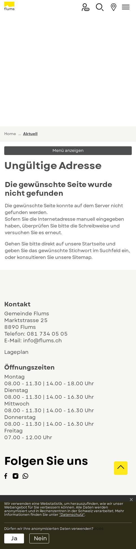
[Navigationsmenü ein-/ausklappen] (125, 7)
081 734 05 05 (47, 334)
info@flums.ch (42, 340)
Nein (40, 538)
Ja (14, 538)
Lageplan (21, 352)
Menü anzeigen (68, 150)
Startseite (93, 244)
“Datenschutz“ (72, 514)
